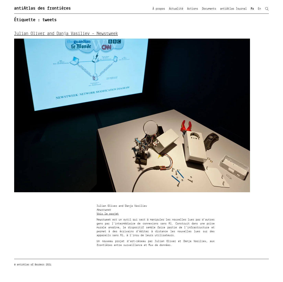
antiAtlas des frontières (42, 8)
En (259, 9)
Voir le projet (108, 213)
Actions (192, 9)
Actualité (176, 9)
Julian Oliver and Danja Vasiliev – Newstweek (66, 34)
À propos (159, 9)
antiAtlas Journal (233, 9)
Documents (209, 9)
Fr (252, 9)
